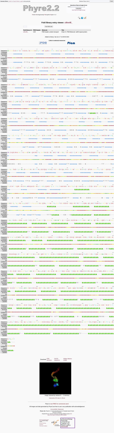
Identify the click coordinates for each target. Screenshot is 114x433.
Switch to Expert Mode (14, 1)
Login (21, 1)
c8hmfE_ (25, 32)
